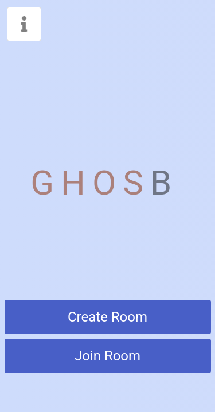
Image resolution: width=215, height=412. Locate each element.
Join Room (107, 356)
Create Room (107, 317)
